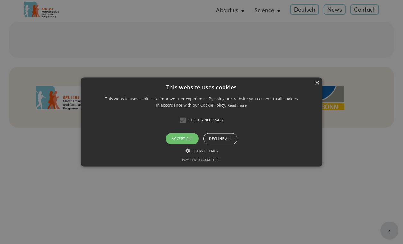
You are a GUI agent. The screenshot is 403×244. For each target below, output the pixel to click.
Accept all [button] (182, 138)
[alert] (201, 122)
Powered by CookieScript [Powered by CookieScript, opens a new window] (201, 160)
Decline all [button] (220, 138)
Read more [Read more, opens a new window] (237, 105)
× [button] (316, 83)
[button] (202, 121)
